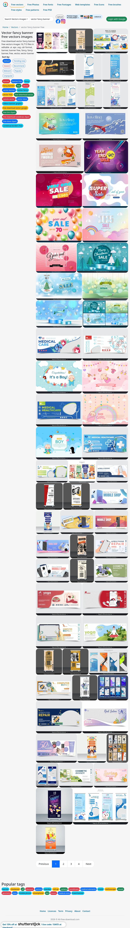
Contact (86, 911)
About (77, 911)
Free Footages (64, 4)
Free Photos (33, 4)
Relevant (7, 71)
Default (7, 61)
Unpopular (8, 76)
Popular (18, 71)
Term (60, 911)
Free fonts (48, 4)
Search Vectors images (15, 19)
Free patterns (32, 10)
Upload (60, 17)
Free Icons (99, 4)
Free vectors (17, 4)
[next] (89, 864)
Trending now (19, 61)
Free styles (16, 10)
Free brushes (114, 4)
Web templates (82, 4)
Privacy (68, 911)
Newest (7, 66)
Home (5, 27)
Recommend (19, 66)
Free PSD (47, 10)
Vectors (14, 27)
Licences (52, 911)
